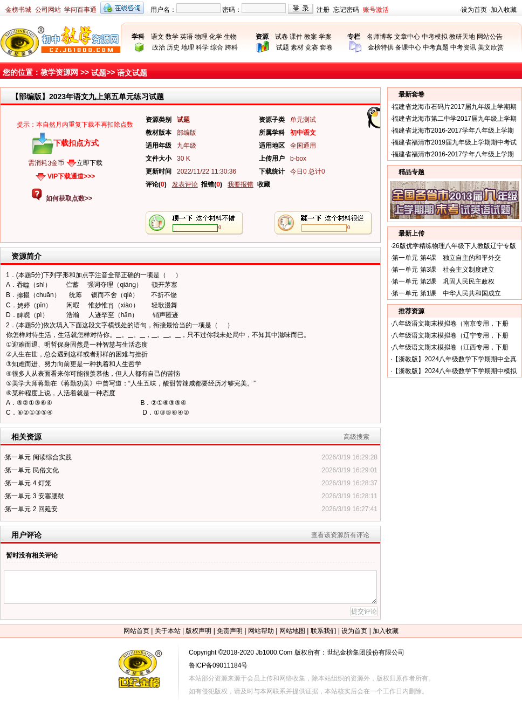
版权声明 (198, 631)
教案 (310, 36)
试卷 (281, 36)
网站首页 (136, 631)
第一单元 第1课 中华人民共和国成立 (446, 293)
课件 (296, 36)
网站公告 (490, 36)
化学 (215, 36)
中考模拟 (435, 36)
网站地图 (292, 631)
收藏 (263, 184)
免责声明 (230, 631)
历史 (173, 47)
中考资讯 (463, 47)
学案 (325, 36)
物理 (201, 36)
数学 (172, 36)
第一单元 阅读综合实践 (38, 457)
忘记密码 (346, 9)
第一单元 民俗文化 (31, 470)
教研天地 (462, 36)
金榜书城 (18, 9)
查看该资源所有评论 (340, 535)
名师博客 (380, 36)
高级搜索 (356, 437)
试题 (282, 47)
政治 (158, 47)
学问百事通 (80, 9)
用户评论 (26, 535)
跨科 (231, 47)
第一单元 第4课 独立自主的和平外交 (446, 258)
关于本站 (168, 631)
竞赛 (311, 47)
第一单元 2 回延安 (31, 509)
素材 (297, 47)
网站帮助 (261, 631)
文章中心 (407, 36)
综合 (216, 47)
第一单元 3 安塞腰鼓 (34, 496)
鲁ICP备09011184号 (218, 665)
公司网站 (48, 9)
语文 (157, 36)
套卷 (326, 47)
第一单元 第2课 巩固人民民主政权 (443, 281)
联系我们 (323, 631)
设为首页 (474, 9)
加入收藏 (504, 9)
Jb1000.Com (274, 652)
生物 (230, 36)
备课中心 (408, 47)
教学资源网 (59, 72)
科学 (202, 47)
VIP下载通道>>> (71, 176)
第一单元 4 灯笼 (28, 483)
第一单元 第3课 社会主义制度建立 (443, 269)
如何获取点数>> (69, 198)
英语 (186, 36)
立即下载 (89, 163)
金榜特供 (381, 47)
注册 (323, 9)
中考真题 (436, 47)
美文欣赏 (491, 47)
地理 (187, 47)
